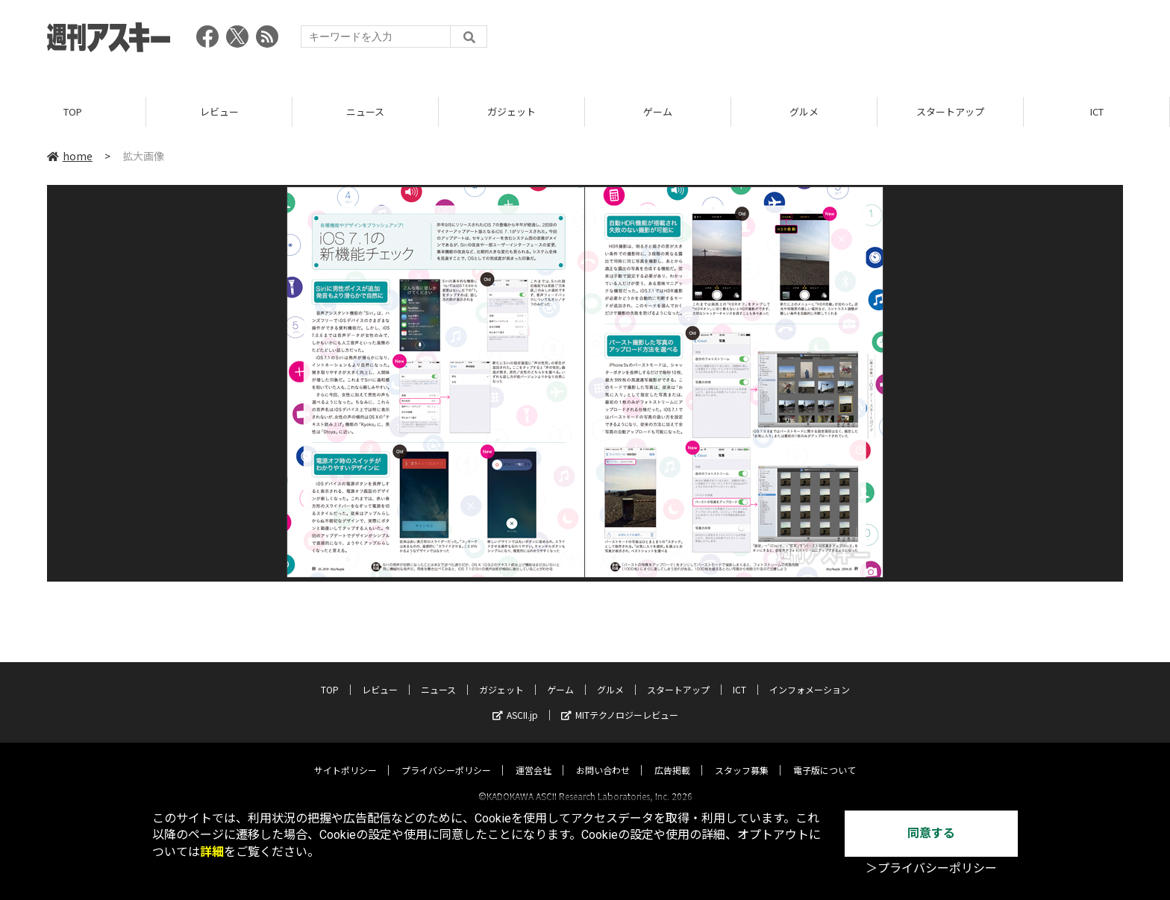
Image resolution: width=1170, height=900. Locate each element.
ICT (1097, 111)
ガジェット (511, 111)
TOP (72, 111)
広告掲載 (672, 756)
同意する (931, 833)
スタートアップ (950, 111)
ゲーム (657, 111)
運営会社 (533, 756)
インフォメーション (809, 676)
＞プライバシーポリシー (931, 868)
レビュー (219, 111)
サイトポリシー (345, 756)
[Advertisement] (851, 41)
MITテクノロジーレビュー (619, 701)
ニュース (365, 111)
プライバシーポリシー (446, 756)
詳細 (212, 852)
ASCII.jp (515, 701)
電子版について (824, 756)
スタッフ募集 (742, 756)
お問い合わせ (603, 756)
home (70, 155)
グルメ (804, 111)
